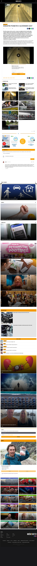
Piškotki (19, 540)
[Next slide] (34, 140)
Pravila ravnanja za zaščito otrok (16, 542)
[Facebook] (27, 28)
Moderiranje (15, 540)
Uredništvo (8, 540)
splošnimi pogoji (17, 72)
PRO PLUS (11, 540)
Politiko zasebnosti (21, 72)
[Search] (36, 1)
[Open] (4, 1)
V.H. (4, 28)
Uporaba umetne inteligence (25, 542)
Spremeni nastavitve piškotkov (24, 540)
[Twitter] (29, 28)
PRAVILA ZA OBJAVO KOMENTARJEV (6, 153)
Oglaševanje (4, 540)
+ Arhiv (34, 440)
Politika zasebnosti (31, 540)
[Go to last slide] (3, 140)
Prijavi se (18, 436)
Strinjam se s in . (17, 72)
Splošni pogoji (9, 542)
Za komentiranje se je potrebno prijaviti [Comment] (19, 157)
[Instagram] (35, 536)
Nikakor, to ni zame (4, 469)
